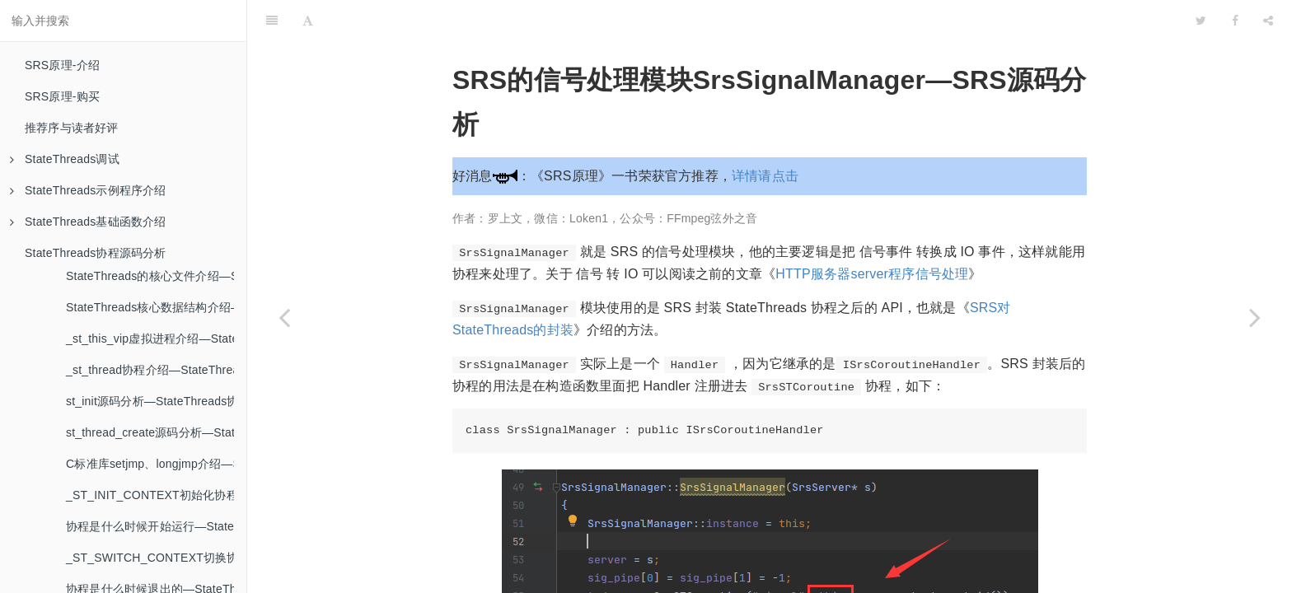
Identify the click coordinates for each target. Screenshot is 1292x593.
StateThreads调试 (64, 159)
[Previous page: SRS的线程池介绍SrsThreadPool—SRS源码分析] (284, 317)
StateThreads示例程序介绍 (88, 190)
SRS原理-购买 (62, 96)
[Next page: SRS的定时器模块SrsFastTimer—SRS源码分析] (1255, 317)
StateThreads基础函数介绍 (88, 221)
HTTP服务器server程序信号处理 (871, 233)
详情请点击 (765, 135)
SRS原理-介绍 (62, 65)
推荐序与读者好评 (72, 127)
